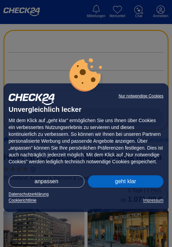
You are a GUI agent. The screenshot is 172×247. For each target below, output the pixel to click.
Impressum (153, 200)
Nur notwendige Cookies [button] (140, 96)
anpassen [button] (46, 181)
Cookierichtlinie (22, 200)
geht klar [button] (125, 181)
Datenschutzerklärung (29, 194)
